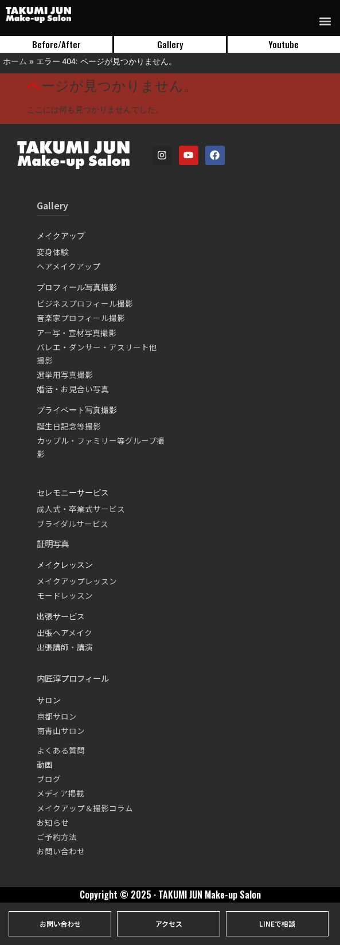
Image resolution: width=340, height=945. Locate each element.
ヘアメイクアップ (68, 266)
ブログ (49, 778)
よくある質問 (61, 750)
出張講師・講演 (65, 647)
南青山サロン (61, 730)
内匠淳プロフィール (73, 678)
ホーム (15, 61)
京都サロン (57, 716)
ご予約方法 (57, 836)
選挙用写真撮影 (65, 374)
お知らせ (53, 822)
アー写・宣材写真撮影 (76, 332)
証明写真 (53, 543)
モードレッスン (65, 595)
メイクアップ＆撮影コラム (85, 808)
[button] (324, 20)
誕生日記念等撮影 (69, 426)
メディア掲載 (60, 793)
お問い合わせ (61, 851)
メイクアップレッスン (77, 581)
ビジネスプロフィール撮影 (85, 303)
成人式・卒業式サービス (81, 508)
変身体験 (53, 251)
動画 (45, 764)
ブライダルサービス (72, 523)
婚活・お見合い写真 (73, 389)
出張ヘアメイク (64, 632)
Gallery (52, 205)
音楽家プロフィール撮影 (81, 317)
